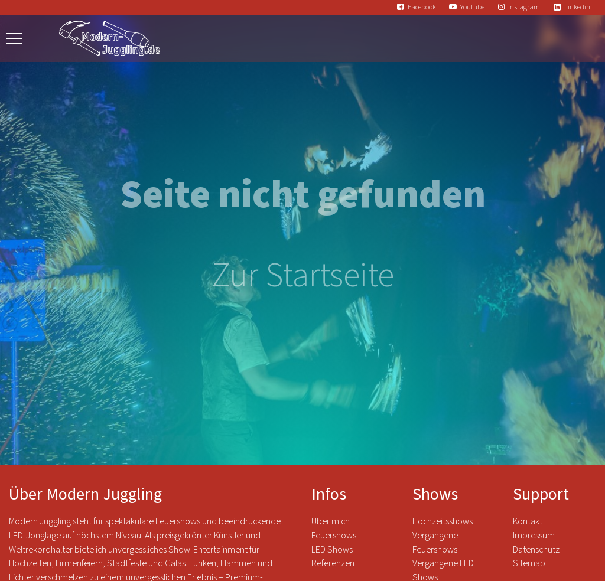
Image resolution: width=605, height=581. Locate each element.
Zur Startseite (303, 275)
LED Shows (332, 549)
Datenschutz (537, 549)
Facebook (422, 7)
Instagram (524, 7)
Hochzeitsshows (442, 521)
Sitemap (529, 563)
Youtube (472, 7)
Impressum (534, 535)
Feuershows (333, 535)
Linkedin (577, 7)
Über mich (330, 521)
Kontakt (527, 521)
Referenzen (332, 563)
